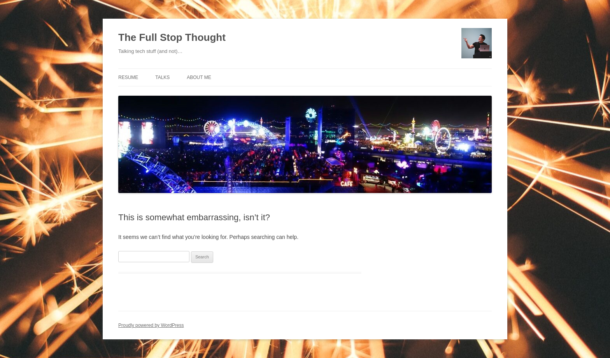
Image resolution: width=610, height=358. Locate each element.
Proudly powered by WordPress (151, 325)
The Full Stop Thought (172, 37)
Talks (162, 77)
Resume (128, 77)
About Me (199, 77)
